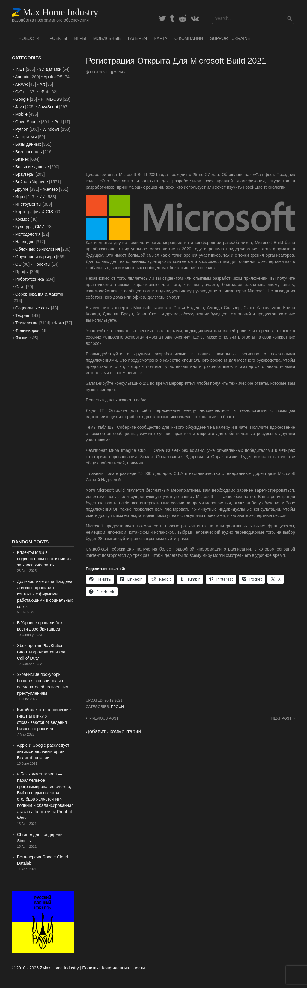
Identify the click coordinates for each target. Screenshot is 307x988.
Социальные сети (32, 308)
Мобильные (107, 38)
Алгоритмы (26, 136)
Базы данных (28, 144)
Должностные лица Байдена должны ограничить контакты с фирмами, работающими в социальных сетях (45, 594)
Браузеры (24, 174)
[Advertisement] (190, 123)
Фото (59, 323)
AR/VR (21, 84)
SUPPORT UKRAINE (230, 38)
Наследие (24, 241)
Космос (22, 219)
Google (22, 99)
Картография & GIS (34, 211)
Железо (50, 189)
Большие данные (32, 166)
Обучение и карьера (35, 256)
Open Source (27, 121)
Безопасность (28, 151)
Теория (22, 315)
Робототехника (29, 279)
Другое (21, 189)
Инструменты (28, 204)
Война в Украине (31, 181)
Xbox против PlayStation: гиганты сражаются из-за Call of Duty (41, 652)
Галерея (137, 38)
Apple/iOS (52, 76)
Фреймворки (27, 330)
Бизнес (22, 159)
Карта (160, 38)
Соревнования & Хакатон (40, 294)
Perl (58, 121)
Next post (281, 718)
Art (42, 84)
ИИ (43, 196)
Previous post (103, 718)
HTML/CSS (51, 99)
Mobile (21, 114)
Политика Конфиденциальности (113, 968)
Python (21, 129)
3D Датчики (50, 69)
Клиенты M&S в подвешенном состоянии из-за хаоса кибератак (44, 558)
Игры (80, 38)
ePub (44, 91)
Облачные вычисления (37, 249)
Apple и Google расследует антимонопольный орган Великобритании (43, 751)
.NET (20, 69)
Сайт (20, 286)
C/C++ (21, 91)
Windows (51, 129)
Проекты (56, 38)
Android (22, 76)
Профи (117, 707)
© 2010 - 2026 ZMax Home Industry (45, 968)
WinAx (120, 72)
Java (19, 106)
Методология (28, 234)
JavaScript (48, 106)
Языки (21, 338)
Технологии (26, 323)
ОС (18, 264)
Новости (29, 38)
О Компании (188, 38)
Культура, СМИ (30, 226)
